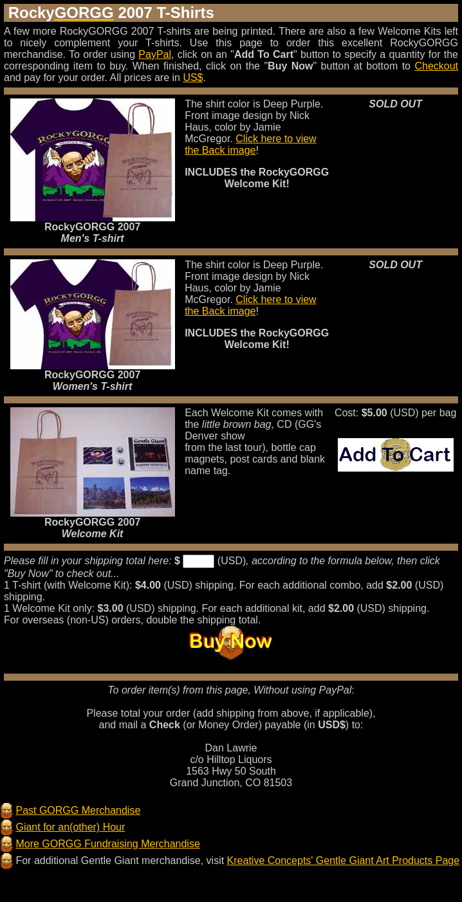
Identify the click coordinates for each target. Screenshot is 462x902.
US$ (193, 77)
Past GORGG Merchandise (77, 810)
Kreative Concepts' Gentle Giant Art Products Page (343, 860)
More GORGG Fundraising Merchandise (107, 843)
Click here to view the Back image (251, 144)
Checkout (436, 65)
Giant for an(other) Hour (70, 827)
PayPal (154, 54)
